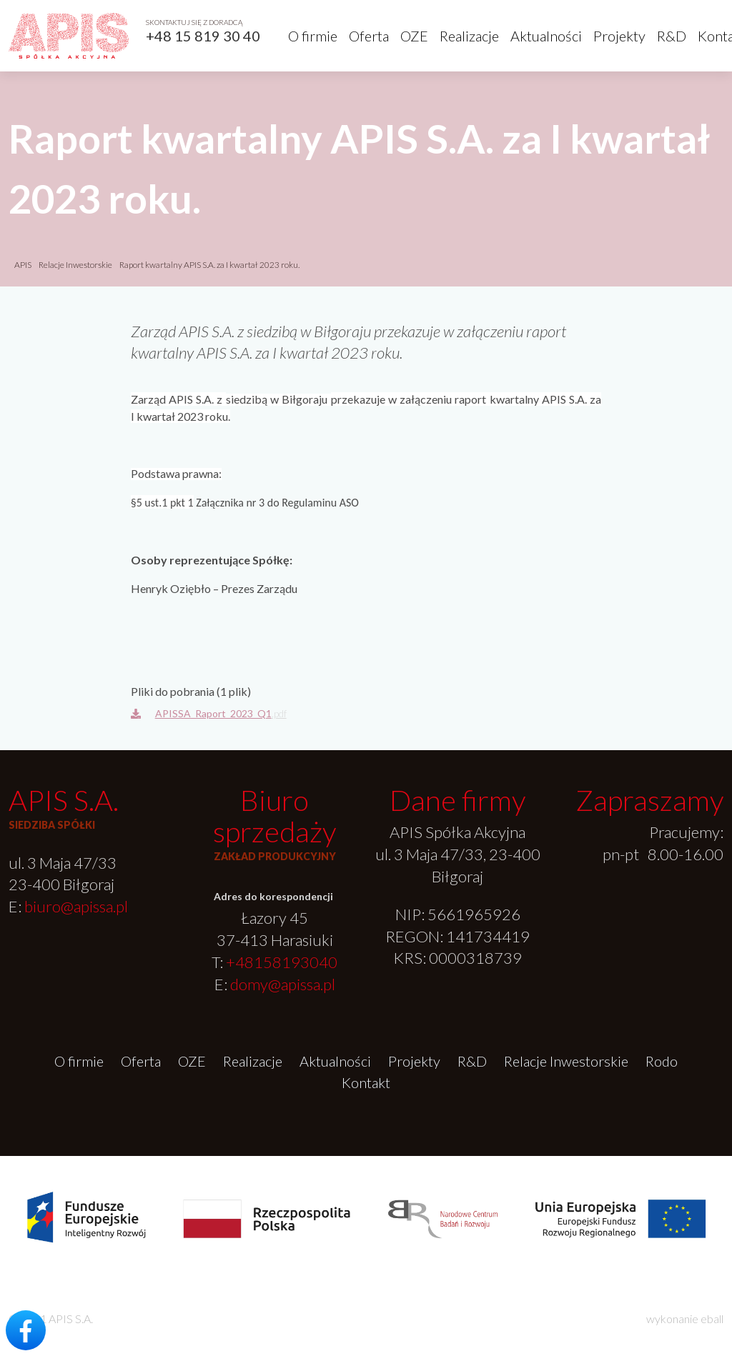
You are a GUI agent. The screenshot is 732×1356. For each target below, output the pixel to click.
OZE (414, 35)
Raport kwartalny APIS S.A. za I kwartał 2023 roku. (209, 264)
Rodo (662, 1061)
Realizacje (469, 35)
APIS (22, 264)
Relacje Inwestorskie (76, 264)
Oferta (369, 35)
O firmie (312, 35)
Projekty (619, 35)
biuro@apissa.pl (76, 906)
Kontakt (366, 1082)
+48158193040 (281, 962)
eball (712, 1318)
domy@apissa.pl (282, 984)
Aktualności (546, 35)
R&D (671, 35)
